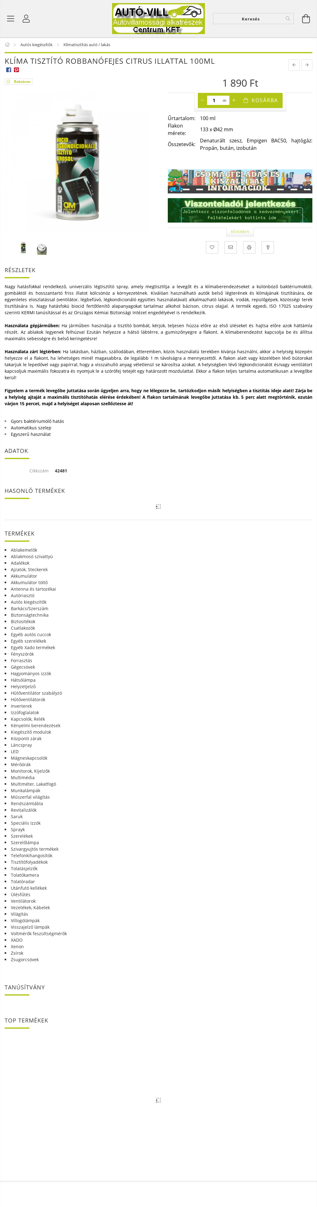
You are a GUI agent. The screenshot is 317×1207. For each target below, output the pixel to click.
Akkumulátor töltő (29, 582)
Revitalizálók (24, 810)
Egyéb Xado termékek (33, 647)
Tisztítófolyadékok (29, 862)
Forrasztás (21, 660)
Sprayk (18, 829)
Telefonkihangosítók (31, 855)
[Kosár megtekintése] (306, 18)
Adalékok (20, 563)
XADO (17, 940)
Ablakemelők (24, 550)
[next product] (306, 65)
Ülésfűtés (20, 894)
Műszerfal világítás (30, 797)
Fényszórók (22, 654)
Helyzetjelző (23, 686)
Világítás (19, 914)
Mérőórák (21, 764)
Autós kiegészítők (28, 602)
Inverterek (21, 706)
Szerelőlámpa (25, 842)
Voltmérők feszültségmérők (39, 933)
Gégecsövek (23, 667)
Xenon (17, 946)
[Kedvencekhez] (212, 247)
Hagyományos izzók (31, 673)
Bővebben (240, 231)
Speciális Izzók (26, 823)
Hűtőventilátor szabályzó (36, 693)
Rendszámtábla (27, 803)
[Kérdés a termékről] (268, 247)
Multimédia (23, 777)
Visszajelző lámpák (30, 927)
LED (15, 751)
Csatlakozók (23, 628)
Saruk (17, 816)
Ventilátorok (23, 901)
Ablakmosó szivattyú (32, 556)
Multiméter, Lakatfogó (33, 784)
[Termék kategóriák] (11, 18)
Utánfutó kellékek (29, 888)
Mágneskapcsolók (29, 758)
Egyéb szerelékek (28, 641)
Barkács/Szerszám (29, 608)
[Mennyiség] (214, 100)
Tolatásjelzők (24, 868)
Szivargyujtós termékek (35, 849)
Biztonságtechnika (30, 615)
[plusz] (234, 100)
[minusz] (202, 100)
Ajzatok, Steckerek (29, 569)
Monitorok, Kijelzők (30, 771)
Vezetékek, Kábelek (30, 907)
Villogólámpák (25, 920)
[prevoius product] (294, 65)
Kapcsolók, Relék (28, 719)
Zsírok (17, 953)
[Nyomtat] (249, 247)
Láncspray (21, 745)
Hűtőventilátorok (28, 699)
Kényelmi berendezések (35, 725)
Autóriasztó (22, 595)
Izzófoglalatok (25, 712)
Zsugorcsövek (25, 959)
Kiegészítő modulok (31, 732)
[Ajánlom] (230, 247)
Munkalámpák (25, 790)
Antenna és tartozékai (33, 589)
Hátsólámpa (23, 680)
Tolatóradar (23, 881)
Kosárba (265, 100)
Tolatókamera (25, 875)
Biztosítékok (23, 621)
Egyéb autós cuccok (31, 634)
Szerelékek (22, 836)
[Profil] (26, 18)
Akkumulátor (24, 576)
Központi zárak (26, 738)
